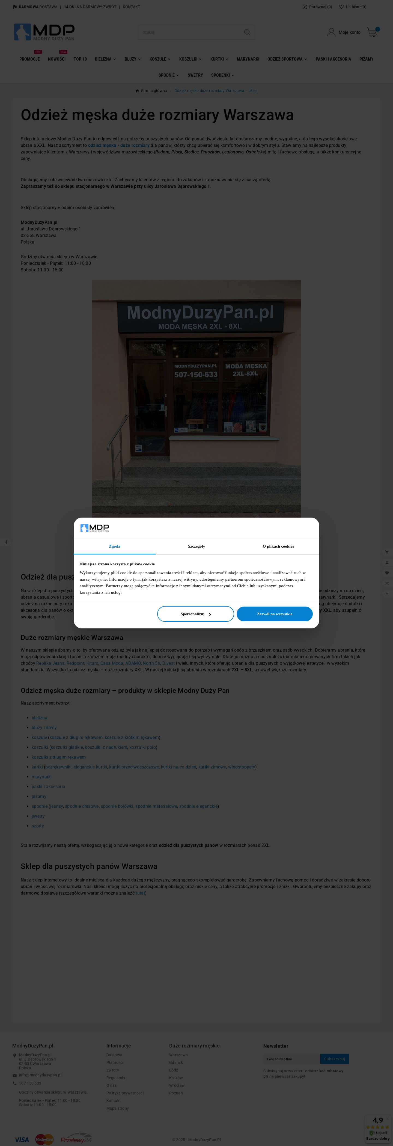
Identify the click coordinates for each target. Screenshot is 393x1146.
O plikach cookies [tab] (278, 546)
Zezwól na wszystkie (274, 614)
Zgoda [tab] (114, 546)
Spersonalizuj (196, 614)
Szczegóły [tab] (196, 546)
